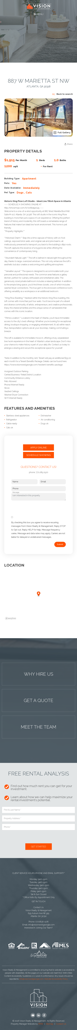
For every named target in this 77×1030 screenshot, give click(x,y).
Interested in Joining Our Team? (38, 928)
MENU (38, 14)
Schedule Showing (38, 455)
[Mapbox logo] (10, 618)
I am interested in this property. (38, 497)
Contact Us (38, 907)
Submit (60, 544)
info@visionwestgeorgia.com (41, 925)
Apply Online (38, 447)
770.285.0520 (42, 472)
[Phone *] (38, 827)
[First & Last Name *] (38, 810)
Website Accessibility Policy (56, 979)
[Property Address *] (38, 818)
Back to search (62, 94)
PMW (40, 1024)
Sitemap (49, 1024)
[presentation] (30, 507)
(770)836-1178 (41, 922)
